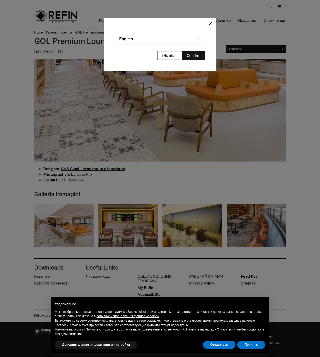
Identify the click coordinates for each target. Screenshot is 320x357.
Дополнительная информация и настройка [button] (96, 344)
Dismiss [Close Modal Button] (168, 55)
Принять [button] (251, 344)
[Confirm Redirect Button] (193, 55)
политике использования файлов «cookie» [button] (128, 316)
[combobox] (160, 38)
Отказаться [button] (219, 344)
